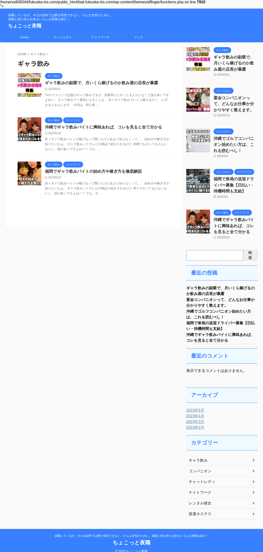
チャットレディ (200, 476)
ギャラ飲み (197, 454)
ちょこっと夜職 (24, 25)
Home (24, 37)
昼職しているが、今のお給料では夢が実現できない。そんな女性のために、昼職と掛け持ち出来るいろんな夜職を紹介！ (132, 530)
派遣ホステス (199, 508)
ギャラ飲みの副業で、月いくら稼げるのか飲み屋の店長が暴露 (98, 83)
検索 (250, 244)
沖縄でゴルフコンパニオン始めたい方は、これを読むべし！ (235, 139)
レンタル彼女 (199, 497)
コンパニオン (62, 37)
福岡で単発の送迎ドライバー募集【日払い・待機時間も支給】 (235, 177)
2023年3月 (194, 416)
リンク (138, 37)
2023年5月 (194, 404)
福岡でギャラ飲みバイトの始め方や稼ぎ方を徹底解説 (90, 173)
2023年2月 (194, 422)
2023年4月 (194, 410)
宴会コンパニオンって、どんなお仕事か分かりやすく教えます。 (235, 101)
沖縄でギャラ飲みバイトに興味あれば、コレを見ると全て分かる (100, 128)
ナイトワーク (100, 37)
